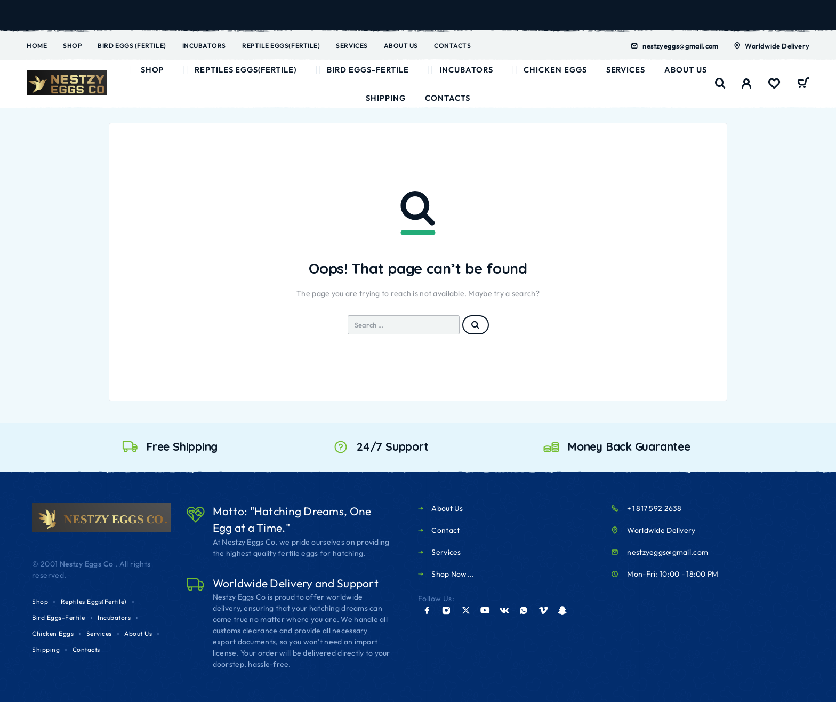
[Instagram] (446, 610)
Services (351, 46)
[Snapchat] (562, 610)
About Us (401, 46)
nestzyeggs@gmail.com (680, 46)
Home (37, 46)
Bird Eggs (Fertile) (132, 46)
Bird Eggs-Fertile (362, 69)
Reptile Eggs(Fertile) (281, 46)
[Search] (720, 83)
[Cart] (803, 84)
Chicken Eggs (549, 69)
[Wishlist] (774, 85)
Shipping (386, 98)
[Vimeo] (543, 610)
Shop (72, 46)
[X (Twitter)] (466, 610)
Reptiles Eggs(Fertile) (239, 69)
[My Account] (747, 83)
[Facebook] (427, 610)
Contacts (452, 46)
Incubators (204, 46)
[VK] (504, 610)
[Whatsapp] (523, 610)
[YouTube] (485, 610)
